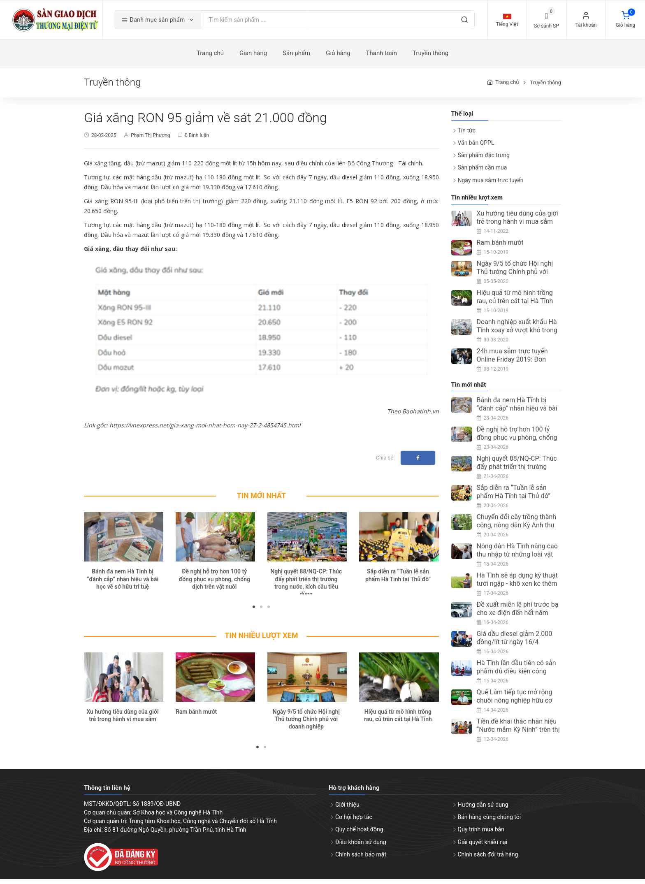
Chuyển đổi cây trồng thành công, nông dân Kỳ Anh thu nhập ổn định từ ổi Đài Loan (517, 530)
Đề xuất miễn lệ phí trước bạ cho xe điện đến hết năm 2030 (518, 618)
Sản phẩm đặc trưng (484, 160)
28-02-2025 (103, 140)
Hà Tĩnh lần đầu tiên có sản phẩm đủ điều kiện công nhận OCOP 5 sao (516, 676)
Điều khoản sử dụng (360, 846)
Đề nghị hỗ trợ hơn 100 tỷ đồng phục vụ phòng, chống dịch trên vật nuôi (214, 583)
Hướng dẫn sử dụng (483, 809)
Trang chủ (507, 87)
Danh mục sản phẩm (171, 22)
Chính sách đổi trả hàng (488, 859)
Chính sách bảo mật (360, 859)
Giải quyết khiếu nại (483, 846)
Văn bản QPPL (476, 147)
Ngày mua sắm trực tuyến (491, 184)
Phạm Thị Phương (150, 140)
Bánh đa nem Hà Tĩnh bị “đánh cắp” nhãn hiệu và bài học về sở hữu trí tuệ (122, 583)
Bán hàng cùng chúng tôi (489, 822)
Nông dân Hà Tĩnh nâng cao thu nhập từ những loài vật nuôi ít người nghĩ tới (517, 559)
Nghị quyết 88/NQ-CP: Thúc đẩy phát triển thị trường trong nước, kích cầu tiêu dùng (517, 475)
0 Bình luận (197, 140)
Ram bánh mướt (196, 716)
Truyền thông (545, 87)
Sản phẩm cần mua (482, 172)
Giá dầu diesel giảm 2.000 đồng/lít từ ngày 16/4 (514, 643)
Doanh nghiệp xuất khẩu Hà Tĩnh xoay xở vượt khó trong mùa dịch (517, 335)
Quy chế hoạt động (359, 834)
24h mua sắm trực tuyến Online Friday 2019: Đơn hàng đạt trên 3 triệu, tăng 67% (514, 368)
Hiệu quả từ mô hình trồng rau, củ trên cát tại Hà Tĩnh (515, 301)
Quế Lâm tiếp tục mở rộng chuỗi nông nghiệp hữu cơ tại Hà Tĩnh (514, 705)
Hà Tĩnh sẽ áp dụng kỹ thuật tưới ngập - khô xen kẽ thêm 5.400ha (517, 588)
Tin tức (467, 135)
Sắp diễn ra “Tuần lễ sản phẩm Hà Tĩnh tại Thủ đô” (513, 497)
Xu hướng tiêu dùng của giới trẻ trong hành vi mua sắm (517, 222)
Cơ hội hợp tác (353, 822)
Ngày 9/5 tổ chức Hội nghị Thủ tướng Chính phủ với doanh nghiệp (306, 723)
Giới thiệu (347, 809)
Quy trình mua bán (481, 834)
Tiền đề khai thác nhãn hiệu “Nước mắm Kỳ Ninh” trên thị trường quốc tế (518, 734)
